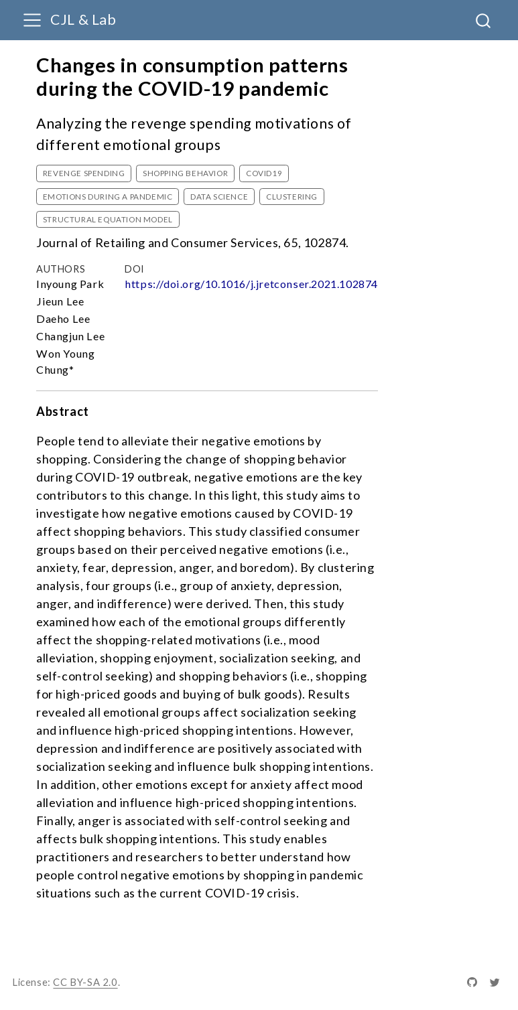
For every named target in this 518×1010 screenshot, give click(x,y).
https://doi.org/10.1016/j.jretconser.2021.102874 (251, 283)
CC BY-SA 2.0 (85, 982)
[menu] (32, 20)
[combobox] (483, 20)
